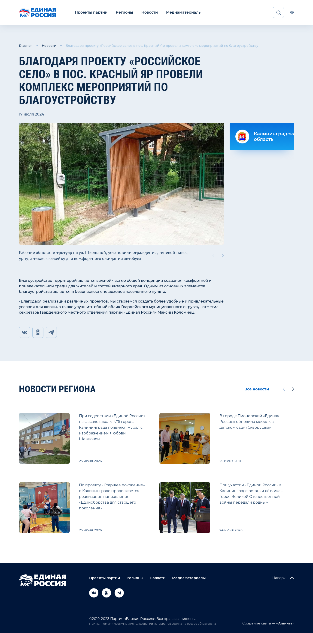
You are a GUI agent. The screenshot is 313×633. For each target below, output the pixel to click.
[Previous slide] (213, 255)
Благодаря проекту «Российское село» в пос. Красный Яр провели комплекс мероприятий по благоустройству (162, 46)
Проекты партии (91, 12)
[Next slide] (223, 255)
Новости (149, 12)
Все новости (256, 389)
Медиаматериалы (183, 12)
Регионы (124, 12)
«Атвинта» (284, 623)
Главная (26, 46)
